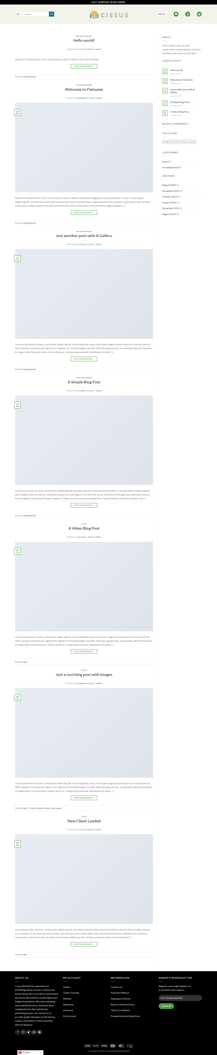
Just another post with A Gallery (84, 235)
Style (84, 524)
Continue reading (84, 66)
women (59, 808)
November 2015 (170, 190)
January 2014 (169, 202)
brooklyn (39, 808)
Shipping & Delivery (121, 998)
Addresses (68, 1004)
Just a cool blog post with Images (84, 674)
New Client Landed (84, 821)
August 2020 (168, 184)
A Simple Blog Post (84, 382)
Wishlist (67, 998)
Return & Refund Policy (123, 1004)
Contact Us (110, 27)
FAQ (98, 27)
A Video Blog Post (84, 528)
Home (79, 27)
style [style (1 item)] (184, 142)
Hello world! (84, 40)
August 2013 (168, 214)
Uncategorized (84, 36)
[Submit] (51, 14)
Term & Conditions (120, 1010)
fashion (47, 808)
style (53, 808)
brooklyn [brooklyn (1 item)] (167, 142)
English (24, 1052)
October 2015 (169, 196)
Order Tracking (71, 992)
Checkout (68, 1010)
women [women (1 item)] (192, 142)
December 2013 (170, 208)
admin (98, 49)
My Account (69, 1016)
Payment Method (120, 992)
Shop (89, 27)
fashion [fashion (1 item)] (176, 142)
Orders (66, 986)
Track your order (131, 27)
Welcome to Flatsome (84, 89)
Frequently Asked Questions (125, 1016)
